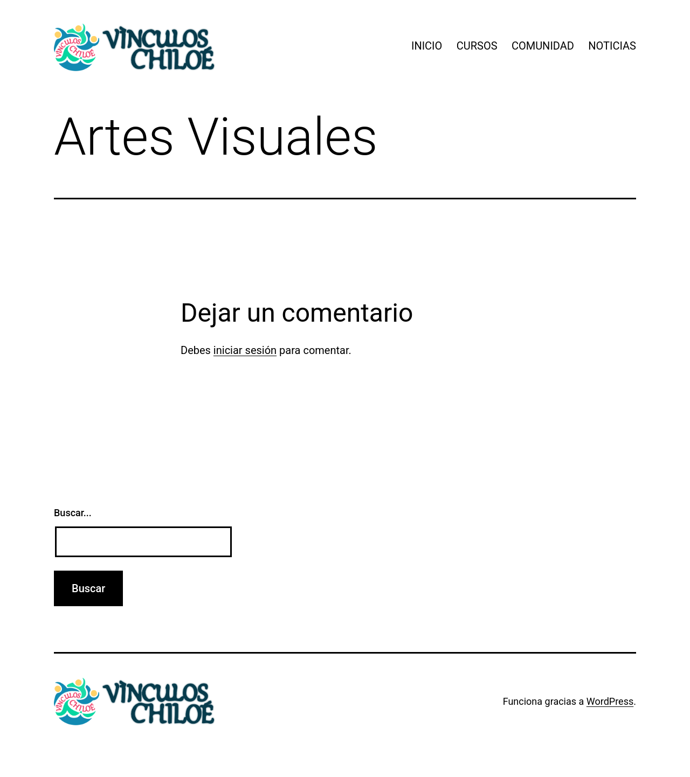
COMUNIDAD (543, 45)
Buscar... (73, 512)
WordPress (609, 701)
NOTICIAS (612, 45)
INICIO (426, 45)
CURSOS (477, 45)
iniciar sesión (245, 350)
